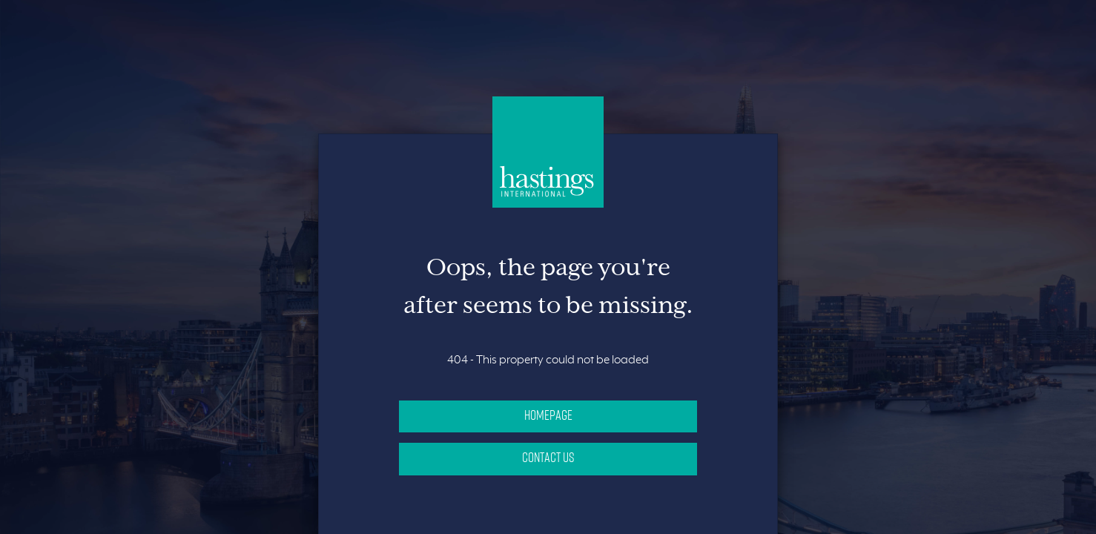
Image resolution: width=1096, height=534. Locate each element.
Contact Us (548, 457)
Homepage (548, 414)
